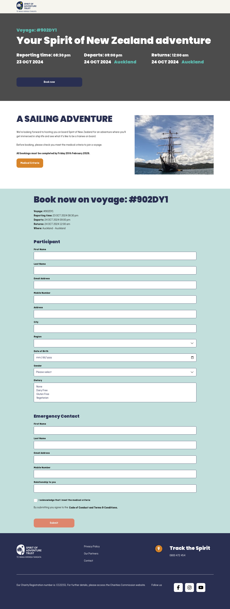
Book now (49, 82)
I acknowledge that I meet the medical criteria (64, 500)
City (36, 322)
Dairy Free (115, 390)
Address (38, 307)
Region (38, 336)
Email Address (42, 278)
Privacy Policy (92, 546)
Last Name (40, 264)
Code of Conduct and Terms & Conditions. (93, 507)
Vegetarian (115, 398)
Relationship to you (45, 482)
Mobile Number (42, 293)
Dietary (38, 380)
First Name (40, 249)
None (115, 387)
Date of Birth (41, 351)
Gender (38, 366)
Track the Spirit (190, 548)
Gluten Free (115, 394)
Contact (88, 561)
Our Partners (91, 554)
